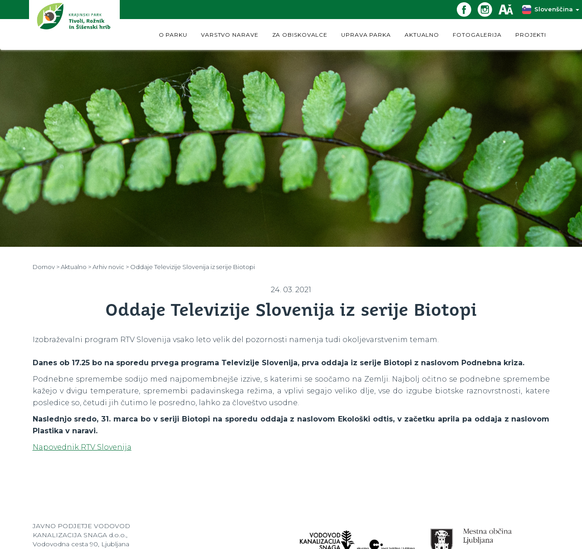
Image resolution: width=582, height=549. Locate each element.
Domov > (46, 266)
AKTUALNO (422, 34)
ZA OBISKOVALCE (300, 34)
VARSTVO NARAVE (230, 34)
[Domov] (74, 24)
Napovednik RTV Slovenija (82, 447)
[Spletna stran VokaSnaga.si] (357, 537)
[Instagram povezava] (488, 9)
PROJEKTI (530, 34)
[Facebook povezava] (467, 9)
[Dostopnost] (509, 9)
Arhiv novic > (111, 266)
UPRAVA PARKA (366, 34)
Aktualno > (76, 266)
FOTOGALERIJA (477, 34)
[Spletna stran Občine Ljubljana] (471, 538)
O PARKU (173, 34)
